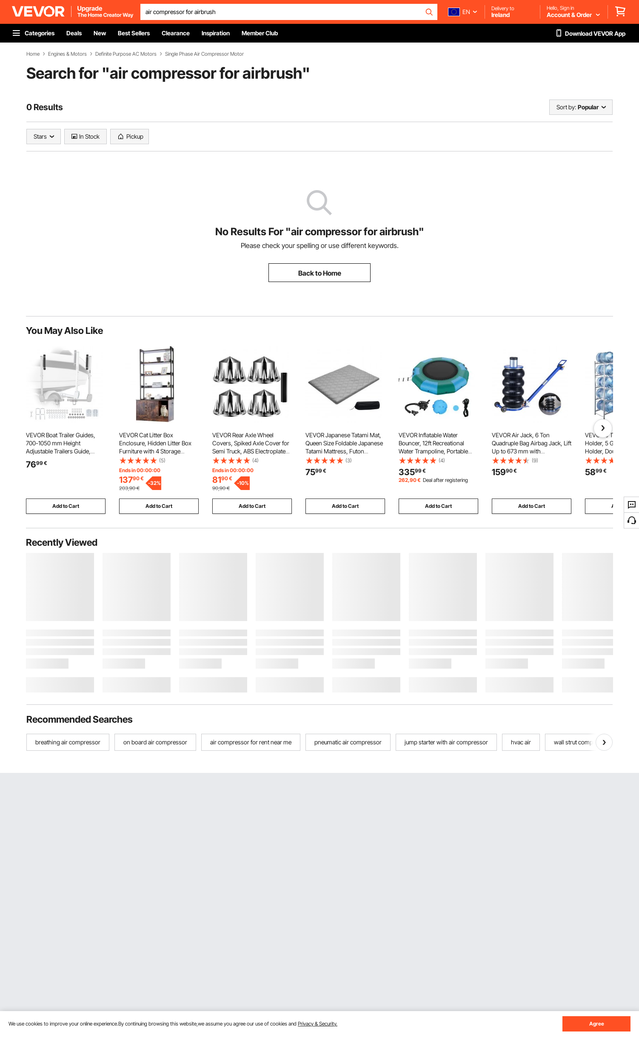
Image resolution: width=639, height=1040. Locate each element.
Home (33, 54)
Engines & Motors (67, 54)
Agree (596, 1023)
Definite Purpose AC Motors (126, 54)
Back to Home (319, 273)
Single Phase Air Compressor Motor (204, 54)
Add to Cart (65, 506)
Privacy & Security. (317, 1023)
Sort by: (566, 107)
